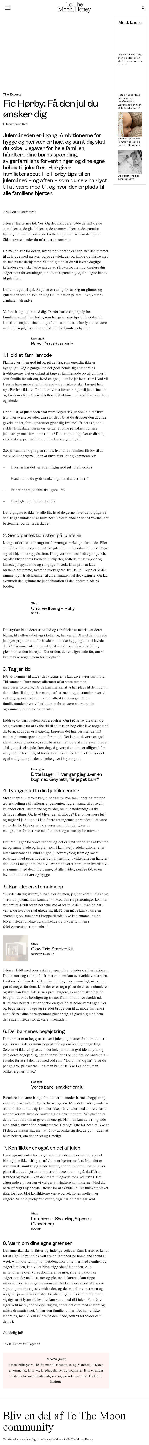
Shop (34, 603)
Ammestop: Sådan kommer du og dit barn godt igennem (129, 142)
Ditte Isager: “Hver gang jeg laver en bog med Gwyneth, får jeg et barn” (66, 776)
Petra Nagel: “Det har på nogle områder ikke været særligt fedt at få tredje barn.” (129, 101)
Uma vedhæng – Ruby (52, 608)
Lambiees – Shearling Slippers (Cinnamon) (60, 1221)
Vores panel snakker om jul (57, 1086)
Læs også (37, 338)
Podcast (36, 1081)
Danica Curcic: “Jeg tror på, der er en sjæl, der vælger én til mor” (130, 59)
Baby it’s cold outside (52, 343)
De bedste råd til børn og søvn (128, 177)
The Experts (12, 94)
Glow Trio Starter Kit (52, 948)
